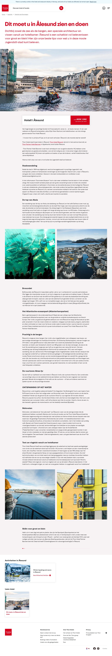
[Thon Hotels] (5, 8)
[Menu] (108, 8)
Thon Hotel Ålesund (56, 142)
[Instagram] (98, 648)
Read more (93, 1)
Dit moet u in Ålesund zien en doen (16, 613)
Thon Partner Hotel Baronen (31, 144)
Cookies (105, 648)
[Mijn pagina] (103, 8)
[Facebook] (94, 648)
